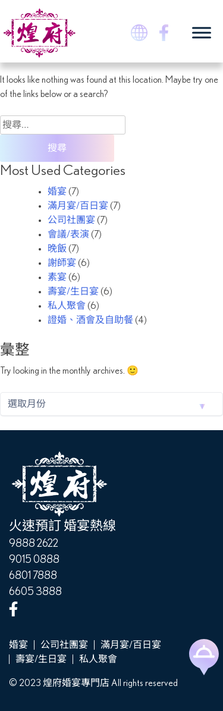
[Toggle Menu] (201, 32)
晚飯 (57, 248)
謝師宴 (62, 263)
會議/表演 (68, 234)
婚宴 (57, 191)
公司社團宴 (71, 220)
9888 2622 (33, 543)
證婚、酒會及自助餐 (90, 320)
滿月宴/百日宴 (78, 206)
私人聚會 (67, 306)
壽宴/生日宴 (73, 291)
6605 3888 (35, 592)
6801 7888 (33, 576)
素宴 (57, 277)
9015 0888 (34, 560)
